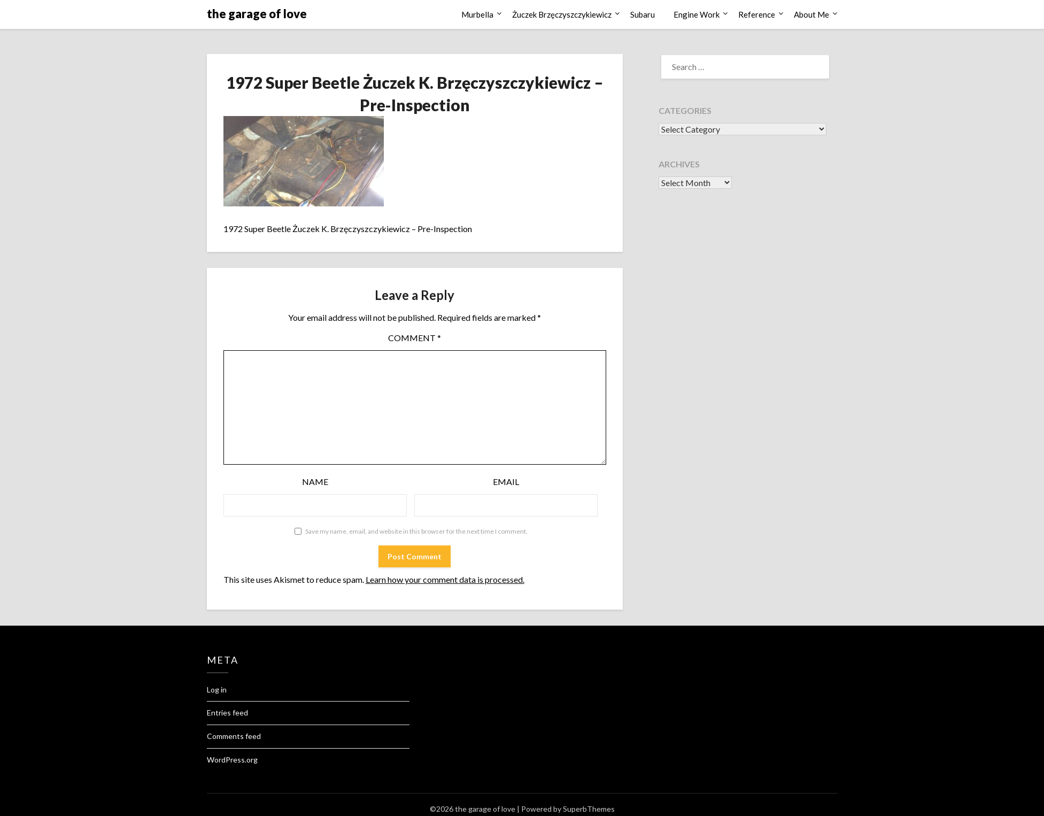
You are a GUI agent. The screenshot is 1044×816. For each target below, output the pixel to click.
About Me (811, 14)
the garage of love (257, 13)
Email (506, 481)
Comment (414, 338)
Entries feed (227, 712)
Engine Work (697, 14)
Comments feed (234, 736)
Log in (217, 689)
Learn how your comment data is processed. (445, 579)
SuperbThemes (589, 808)
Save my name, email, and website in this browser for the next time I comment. (416, 531)
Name (315, 481)
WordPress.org (232, 759)
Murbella (477, 14)
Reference (756, 14)
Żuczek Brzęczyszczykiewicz (562, 14)
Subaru (642, 14)
